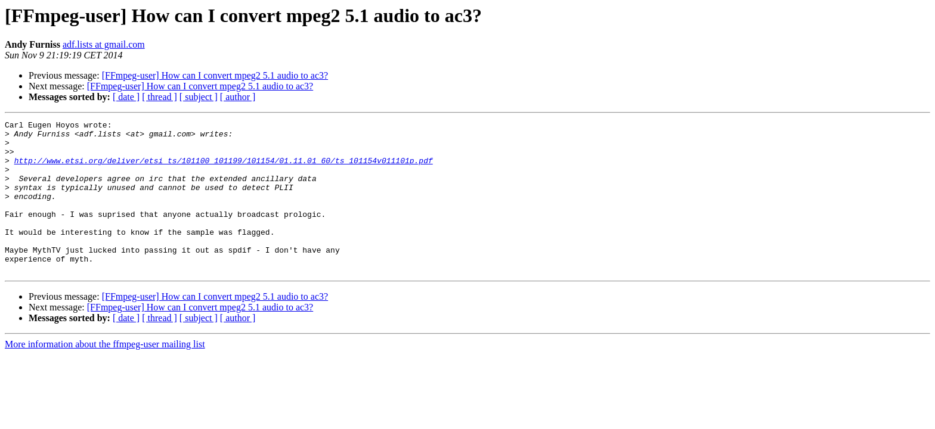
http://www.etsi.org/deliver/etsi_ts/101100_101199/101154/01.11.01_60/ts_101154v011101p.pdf (223, 169)
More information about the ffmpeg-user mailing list (105, 374)
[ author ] (238, 97)
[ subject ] (198, 97)
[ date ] (126, 97)
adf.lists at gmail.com (104, 44)
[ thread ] (159, 97)
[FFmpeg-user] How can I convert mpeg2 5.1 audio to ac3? (215, 75)
